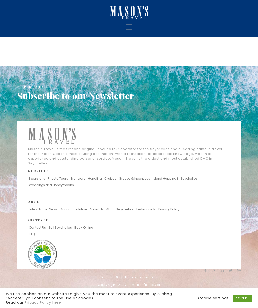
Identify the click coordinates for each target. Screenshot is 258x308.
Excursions (37, 178)
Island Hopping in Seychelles (175, 178)
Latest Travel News (43, 209)
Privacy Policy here (43, 302)
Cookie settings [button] (213, 298)
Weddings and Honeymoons (51, 185)
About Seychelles (119, 209)
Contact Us (37, 227)
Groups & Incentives (134, 178)
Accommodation (73, 209)
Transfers (78, 178)
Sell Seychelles (60, 227)
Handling (95, 178)
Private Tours (58, 178)
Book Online (83, 227)
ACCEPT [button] (242, 298)
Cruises (110, 178)
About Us (97, 209)
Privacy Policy (168, 209)
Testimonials (146, 209)
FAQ (32, 234)
